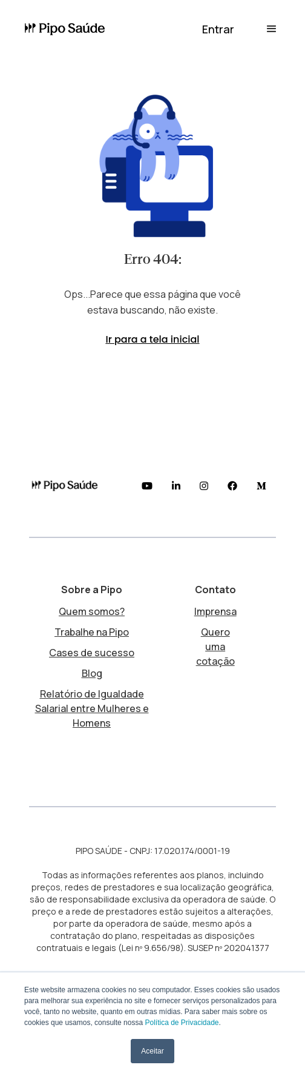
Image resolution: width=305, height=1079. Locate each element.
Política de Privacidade (181, 1022)
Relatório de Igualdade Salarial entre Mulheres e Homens (92, 708)
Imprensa (215, 611)
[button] (218, 29)
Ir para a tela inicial (152, 339)
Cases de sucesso (91, 652)
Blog (92, 673)
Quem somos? (92, 611)
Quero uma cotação (215, 646)
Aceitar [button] (152, 1051)
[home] (66, 29)
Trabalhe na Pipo (91, 632)
